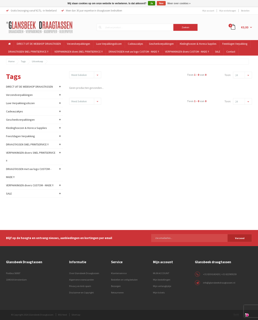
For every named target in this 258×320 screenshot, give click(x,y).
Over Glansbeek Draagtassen (84, 273)
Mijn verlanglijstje (162, 286)
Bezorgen (116, 286)
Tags (23, 61)
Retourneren (117, 292)
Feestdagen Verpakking (234, 44)
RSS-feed (62, 314)
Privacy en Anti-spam (80, 286)
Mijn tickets (159, 292)
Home (11, 61)
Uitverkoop (37, 61)
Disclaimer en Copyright (81, 292)
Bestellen (245, 10)
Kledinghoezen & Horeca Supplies (198, 44)
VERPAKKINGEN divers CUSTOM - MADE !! (187, 51)
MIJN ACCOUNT (161, 273)
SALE (217, 51)
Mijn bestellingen (161, 279)
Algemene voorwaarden (81, 279)
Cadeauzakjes (135, 44)
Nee (161, 3)
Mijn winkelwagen (227, 10)
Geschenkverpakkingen (161, 44)
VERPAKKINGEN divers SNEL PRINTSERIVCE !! (78, 51)
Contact (230, 51)
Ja (151, 3)
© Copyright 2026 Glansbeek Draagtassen (32, 314)
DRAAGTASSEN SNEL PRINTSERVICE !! (28, 51)
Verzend (239, 238)
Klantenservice (119, 273)
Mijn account (208, 10)
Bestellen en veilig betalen (124, 279)
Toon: (228, 75)
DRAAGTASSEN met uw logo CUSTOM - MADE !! (134, 51)
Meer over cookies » (179, 3)
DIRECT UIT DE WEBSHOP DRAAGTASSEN (39, 44)
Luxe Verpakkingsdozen (109, 44)
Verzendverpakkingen (78, 44)
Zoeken (185, 27)
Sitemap (76, 314)
